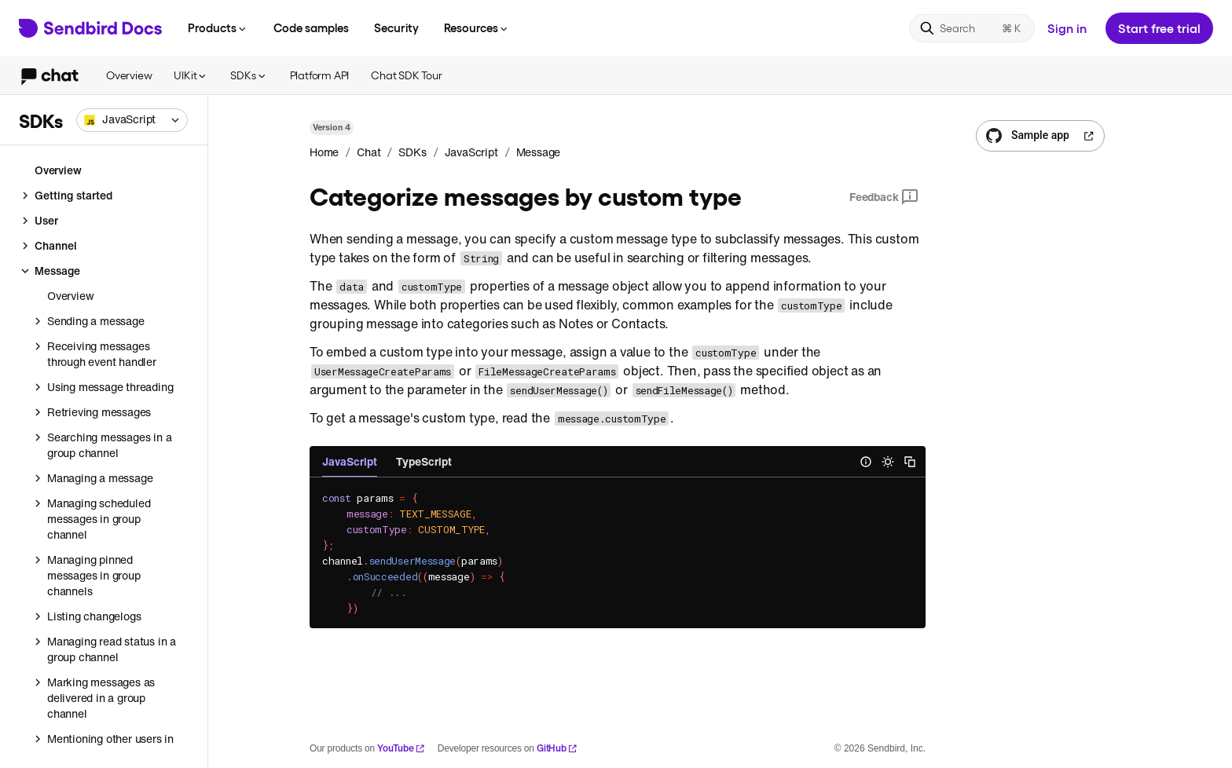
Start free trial (1159, 27)
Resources (477, 27)
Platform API (320, 75)
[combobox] (132, 120)
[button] (132, 120)
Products (218, 27)
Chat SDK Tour (406, 75)
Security (396, 27)
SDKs (248, 75)
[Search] (972, 28)
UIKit (191, 75)
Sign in (1067, 27)
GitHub (557, 748)
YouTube (401, 748)
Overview (129, 75)
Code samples (311, 27)
